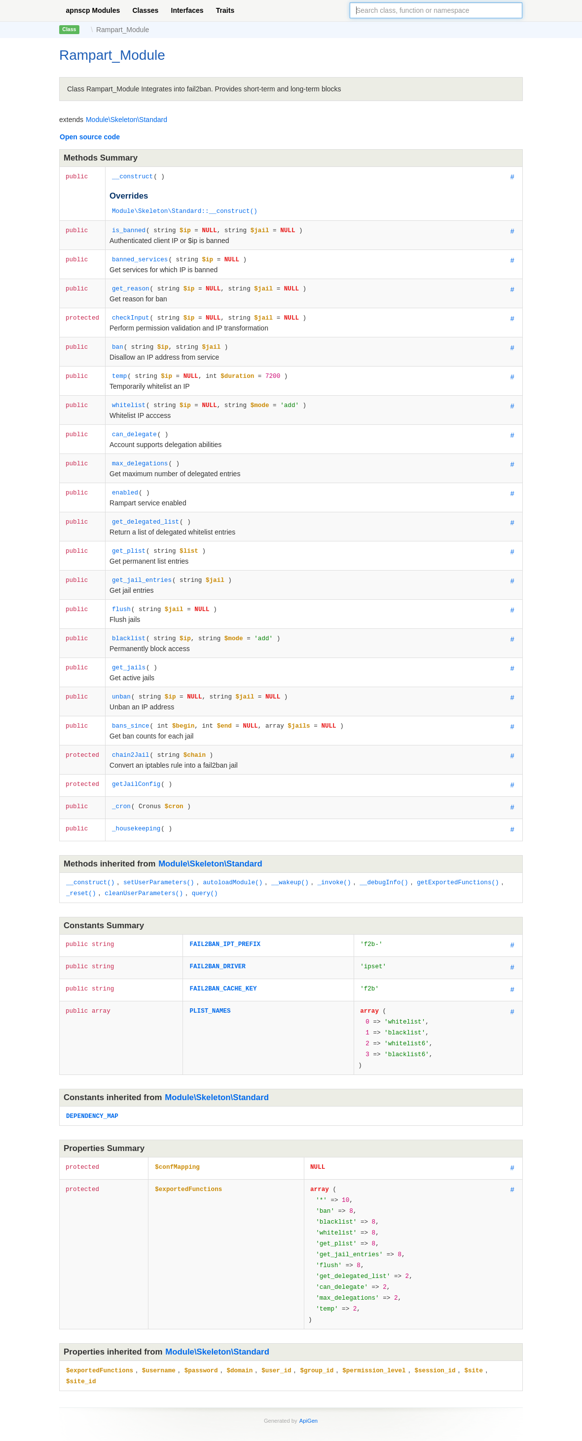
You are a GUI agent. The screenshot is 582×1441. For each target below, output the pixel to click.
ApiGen (308, 1377)
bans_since (130, 706)
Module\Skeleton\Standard (126, 120)
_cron (121, 785)
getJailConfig (136, 763)
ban (117, 340)
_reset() (81, 871)
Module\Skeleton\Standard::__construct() (184, 210)
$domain (239, 1327)
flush (121, 594)
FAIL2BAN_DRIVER (217, 943)
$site (473, 1327)
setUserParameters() (158, 861)
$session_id (434, 1327)
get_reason (130, 284)
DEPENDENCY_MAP (92, 1087)
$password (201, 1327)
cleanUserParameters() (144, 871)
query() (205, 871)
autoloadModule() (232, 861)
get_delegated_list (145, 509)
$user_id (276, 1327)
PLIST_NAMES (209, 988)
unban (121, 678)
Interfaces (187, 10)
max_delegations (140, 453)
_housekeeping (136, 807)
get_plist (129, 538)
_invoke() (334, 861)
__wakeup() (290, 861)
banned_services (140, 256)
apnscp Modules (93, 10)
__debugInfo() (384, 861)
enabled (125, 481)
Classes (145, 10)
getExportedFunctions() (458, 861)
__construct (132, 176)
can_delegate (134, 425)
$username (159, 1327)
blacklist (129, 622)
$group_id (316, 1327)
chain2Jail (130, 735)
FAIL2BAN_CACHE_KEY (222, 965)
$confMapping (177, 1137)
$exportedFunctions (188, 1159)
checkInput (130, 312)
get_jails (129, 650)
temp (119, 369)
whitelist (129, 397)
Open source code (90, 137)
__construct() (90, 861)
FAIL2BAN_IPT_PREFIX (224, 921)
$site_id (81, 1337)
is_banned (129, 228)
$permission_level (373, 1327)
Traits (225, 10)
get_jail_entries (142, 566)
